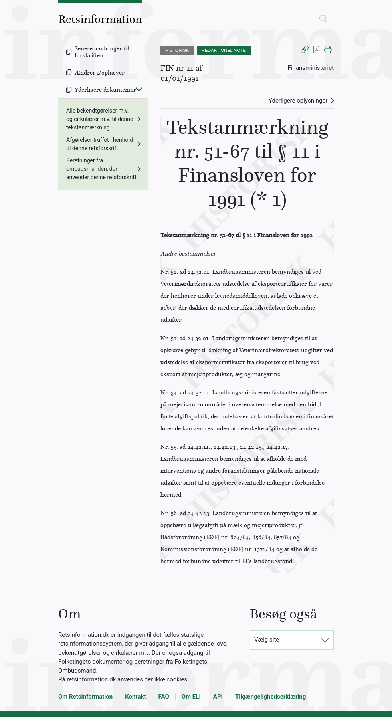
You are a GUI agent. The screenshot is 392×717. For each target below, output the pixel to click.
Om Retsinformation (85, 696)
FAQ (163, 696)
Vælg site (266, 639)
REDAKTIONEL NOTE (224, 50)
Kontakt (135, 696)
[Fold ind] (139, 89)
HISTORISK (177, 50)
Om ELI (191, 696)
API (218, 696)
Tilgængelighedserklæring (270, 696)
